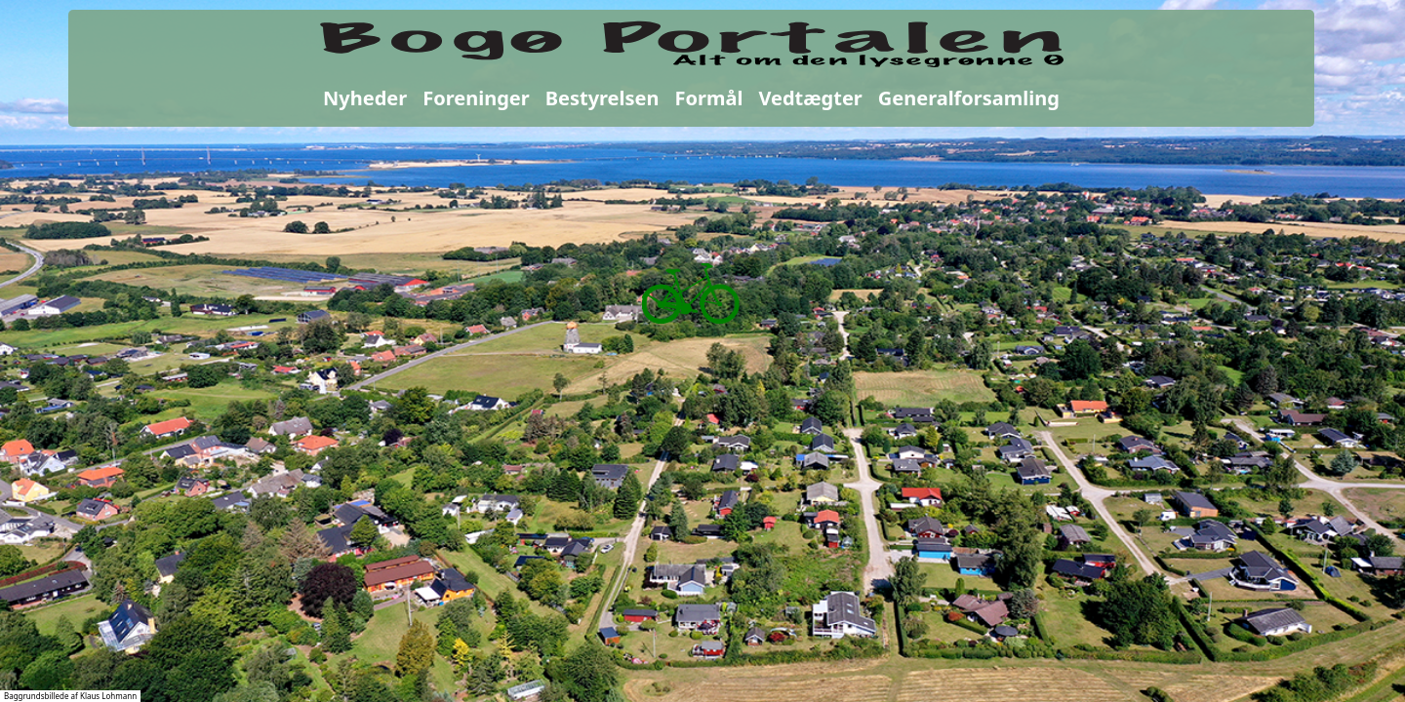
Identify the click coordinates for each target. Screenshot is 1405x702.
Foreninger (475, 98)
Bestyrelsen (602, 98)
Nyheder (365, 98)
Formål (709, 98)
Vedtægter (810, 98)
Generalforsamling (969, 98)
